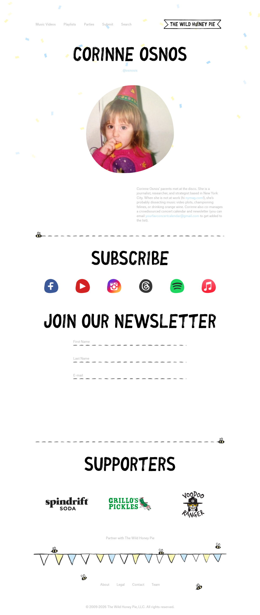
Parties (89, 24)
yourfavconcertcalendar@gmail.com (172, 216)
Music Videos (46, 24)
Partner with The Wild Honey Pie (130, 538)
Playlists (70, 24)
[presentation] (130, 394)
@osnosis (130, 70)
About (104, 584)
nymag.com (194, 198)
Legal (121, 584)
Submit (107, 24)
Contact (138, 584)
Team (156, 584)
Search (126, 24)
